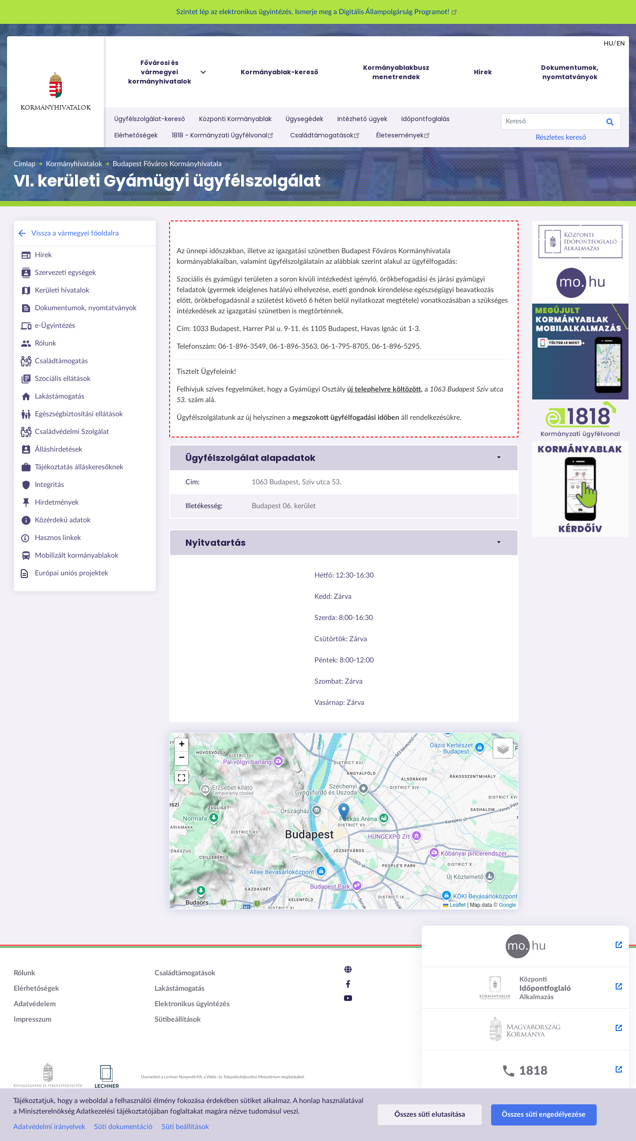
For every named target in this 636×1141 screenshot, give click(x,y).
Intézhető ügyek (362, 118)
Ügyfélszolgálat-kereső (149, 118)
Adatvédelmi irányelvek (49, 1126)
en (621, 44)
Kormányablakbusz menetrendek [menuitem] (396, 72)
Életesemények (404, 135)
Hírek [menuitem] (483, 72)
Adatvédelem (35, 1004)
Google (507, 905)
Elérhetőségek (136, 135)
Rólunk (24, 973)
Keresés (609, 123)
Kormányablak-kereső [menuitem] (279, 72)
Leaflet (454, 905)
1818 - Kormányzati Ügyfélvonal (224, 135)
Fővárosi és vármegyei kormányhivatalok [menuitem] (168, 72)
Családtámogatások (326, 135)
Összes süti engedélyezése (540, 1114)
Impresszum (32, 1019)
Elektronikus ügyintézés (192, 1004)
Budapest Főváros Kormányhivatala (167, 163)
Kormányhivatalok (55, 91)
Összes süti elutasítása (428, 1114)
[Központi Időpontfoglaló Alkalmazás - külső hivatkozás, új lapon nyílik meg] (525, 988)
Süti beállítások (185, 1126)
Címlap (24, 163)
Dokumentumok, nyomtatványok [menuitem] (569, 72)
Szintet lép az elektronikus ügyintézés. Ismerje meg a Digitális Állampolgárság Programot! (318, 11)
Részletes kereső (561, 137)
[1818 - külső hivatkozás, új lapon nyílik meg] (525, 1071)
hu (608, 44)
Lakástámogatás (179, 988)
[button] (344, 457)
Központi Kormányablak (235, 118)
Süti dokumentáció (123, 1126)
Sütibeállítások (178, 1019)
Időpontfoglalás (425, 118)
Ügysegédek (304, 118)
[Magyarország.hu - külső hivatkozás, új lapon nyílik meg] (525, 946)
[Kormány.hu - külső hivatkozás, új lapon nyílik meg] (525, 1029)
